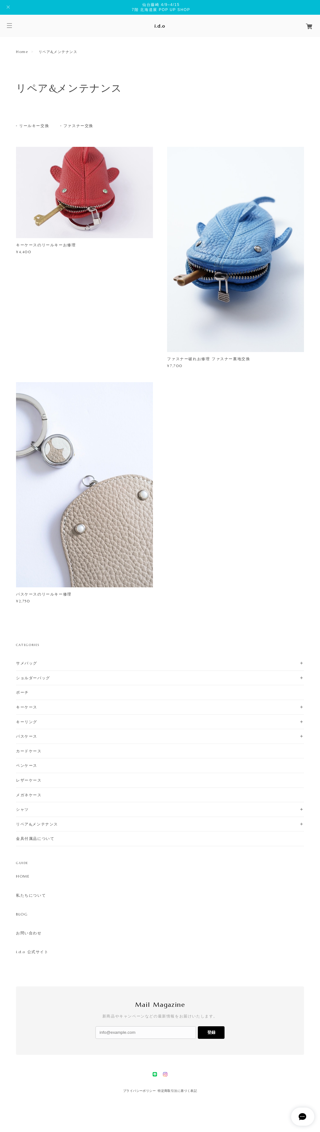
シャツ (22, 809)
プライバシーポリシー (139, 1090)
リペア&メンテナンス (37, 824)
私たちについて (31, 895)
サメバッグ (26, 663)
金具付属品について (35, 838)
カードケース (29, 751)
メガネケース (29, 795)
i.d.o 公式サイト (32, 952)
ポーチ (22, 692)
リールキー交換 (34, 125)
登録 (211, 1032)
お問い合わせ (29, 933)
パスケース (26, 736)
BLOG (22, 914)
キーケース (26, 707)
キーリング (26, 721)
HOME (23, 876)
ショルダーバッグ (33, 677)
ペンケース (26, 765)
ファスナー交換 (78, 125)
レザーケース (29, 780)
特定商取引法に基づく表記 (177, 1090)
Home (22, 52)
